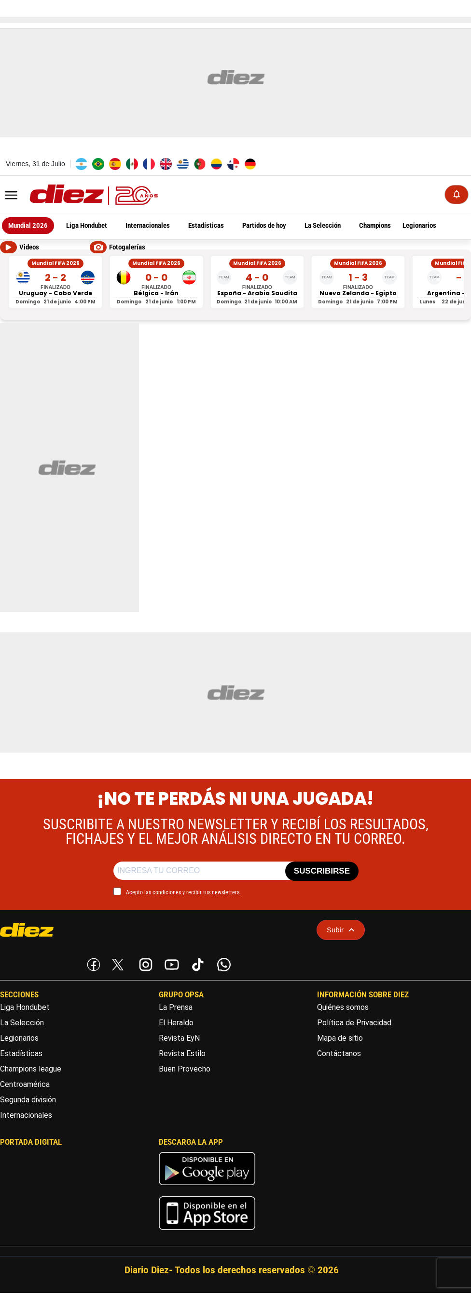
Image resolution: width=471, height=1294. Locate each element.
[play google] (207, 1188)
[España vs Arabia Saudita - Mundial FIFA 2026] (257, 283)
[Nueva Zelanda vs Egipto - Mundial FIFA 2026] (358, 283)
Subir (341, 931)
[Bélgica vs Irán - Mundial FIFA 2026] (156, 283)
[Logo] (72, 195)
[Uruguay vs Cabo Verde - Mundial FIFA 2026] (55, 283)
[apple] (207, 1233)
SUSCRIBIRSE (322, 872)
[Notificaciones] (456, 195)
